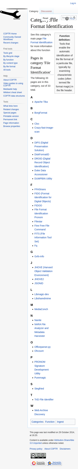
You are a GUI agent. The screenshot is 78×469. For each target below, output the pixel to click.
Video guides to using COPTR (13, 84)
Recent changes (10, 43)
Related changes (11, 109)
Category (33, 11)
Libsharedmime (42, 298)
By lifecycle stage (11, 56)
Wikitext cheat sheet (12, 92)
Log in (73, 3)
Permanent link (10, 119)
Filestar (38, 221)
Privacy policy (36, 449)
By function (8, 60)
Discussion (46, 11)
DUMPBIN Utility (43, 178)
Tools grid (7, 53)
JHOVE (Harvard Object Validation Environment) (43, 271)
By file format (9, 66)
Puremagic (40, 377)
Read (43, 18)
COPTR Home (10, 33)
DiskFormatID (41, 154)
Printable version (11, 116)
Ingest (60, 421)
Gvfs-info (39, 256)
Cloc (36, 123)
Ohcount (38, 350)
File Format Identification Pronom (41, 213)
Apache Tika (41, 101)
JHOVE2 (39, 279)
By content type (10, 63)
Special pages (9, 113)
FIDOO (38, 205)
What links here (10, 106)
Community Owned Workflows (12, 38)
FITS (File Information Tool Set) (42, 237)
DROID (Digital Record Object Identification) (42, 162)
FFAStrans (40, 189)
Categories (37, 421)
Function (50, 421)
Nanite (37, 320)
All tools (7, 70)
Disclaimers (65, 449)
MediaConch (41, 309)
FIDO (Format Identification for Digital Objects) (42, 197)
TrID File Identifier (43, 399)
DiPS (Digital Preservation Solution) (41, 146)
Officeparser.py (42, 346)
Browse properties (11, 126)
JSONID (38, 283)
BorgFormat (40, 112)
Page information (11, 123)
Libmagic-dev (41, 294)
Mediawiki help (10, 89)
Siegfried (39, 388)
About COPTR (10, 80)
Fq (35, 245)
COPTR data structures (14, 96)
